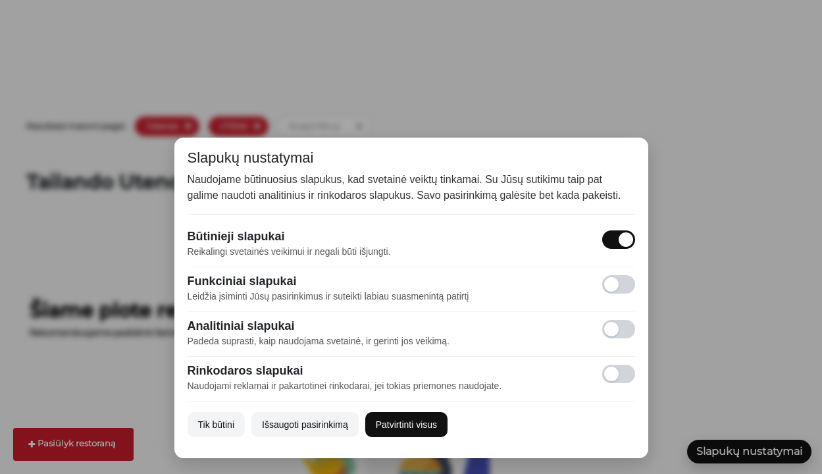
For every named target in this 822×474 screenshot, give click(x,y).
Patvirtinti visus (406, 424)
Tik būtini (216, 424)
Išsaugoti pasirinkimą (305, 424)
